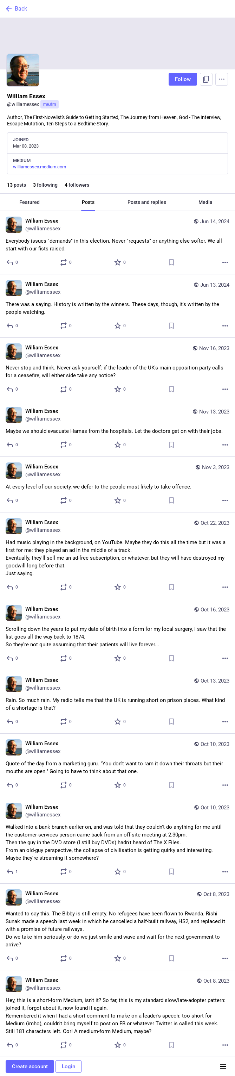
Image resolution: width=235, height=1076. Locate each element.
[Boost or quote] (66, 262)
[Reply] (12, 262)
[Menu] (221, 79)
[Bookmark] (171, 262)
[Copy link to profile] (206, 79)
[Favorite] (120, 262)
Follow (183, 79)
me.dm (49, 104)
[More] (225, 262)
